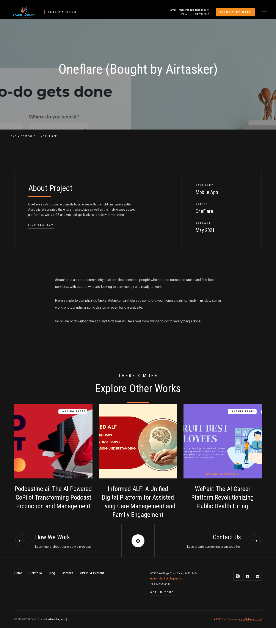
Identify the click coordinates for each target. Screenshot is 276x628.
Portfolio (28, 136)
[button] (265, 12)
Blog (52, 573)
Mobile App (49, 136)
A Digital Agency (56, 619)
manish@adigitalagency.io (194, 9)
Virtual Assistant (92, 573)
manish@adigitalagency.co (166, 578)
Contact (67, 573)
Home (12, 136)
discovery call (235, 12)
